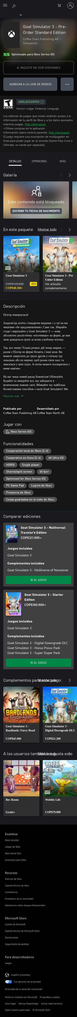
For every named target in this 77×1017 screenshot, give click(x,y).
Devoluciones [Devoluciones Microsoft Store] (11, 937)
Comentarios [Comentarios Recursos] (11, 892)
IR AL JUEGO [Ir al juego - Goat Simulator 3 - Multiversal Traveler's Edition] (38, 580)
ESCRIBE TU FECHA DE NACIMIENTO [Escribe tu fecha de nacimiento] (36, 211)
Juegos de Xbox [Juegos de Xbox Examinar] (12, 846)
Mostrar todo (47, 229)
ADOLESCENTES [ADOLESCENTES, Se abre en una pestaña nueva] (31, 102)
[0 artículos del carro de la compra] (61, 6)
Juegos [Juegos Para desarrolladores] (8, 963)
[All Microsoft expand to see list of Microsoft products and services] (5, 6)
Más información (35, 124)
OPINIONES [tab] (39, 161)
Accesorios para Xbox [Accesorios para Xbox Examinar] (15, 860)
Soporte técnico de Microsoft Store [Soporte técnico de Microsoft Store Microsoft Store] (22, 930)
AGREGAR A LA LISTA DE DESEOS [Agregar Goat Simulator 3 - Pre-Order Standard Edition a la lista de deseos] (30, 84)
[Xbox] (10, 14)
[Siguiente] (70, 175)
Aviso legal (10, 1003)
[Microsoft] (38, 3)
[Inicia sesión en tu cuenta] (70, 6)
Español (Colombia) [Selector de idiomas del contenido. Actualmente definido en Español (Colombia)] (20, 974)
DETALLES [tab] (15, 161)
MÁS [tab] (63, 161)
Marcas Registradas (28, 1003)
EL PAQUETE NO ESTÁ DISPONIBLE (38, 68)
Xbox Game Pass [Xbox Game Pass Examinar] (13, 853)
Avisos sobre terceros (51, 1003)
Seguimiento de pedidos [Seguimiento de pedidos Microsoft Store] (17, 944)
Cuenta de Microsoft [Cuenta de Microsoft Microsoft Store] (15, 924)
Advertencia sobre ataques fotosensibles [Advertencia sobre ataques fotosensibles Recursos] (25, 905)
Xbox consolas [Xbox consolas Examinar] (12, 840)
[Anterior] (61, 175)
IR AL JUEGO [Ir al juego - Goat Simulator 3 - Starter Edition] (38, 663)
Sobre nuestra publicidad (17, 1010)
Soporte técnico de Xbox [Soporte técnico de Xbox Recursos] (17, 885)
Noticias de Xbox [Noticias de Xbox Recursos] (13, 878)
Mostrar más (13, 396)
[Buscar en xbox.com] (14, 5)
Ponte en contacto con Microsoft (21, 997)
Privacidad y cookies (50, 997)
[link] (21, 264)
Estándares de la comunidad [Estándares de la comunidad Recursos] (19, 898)
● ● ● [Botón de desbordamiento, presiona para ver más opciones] (67, 84)
